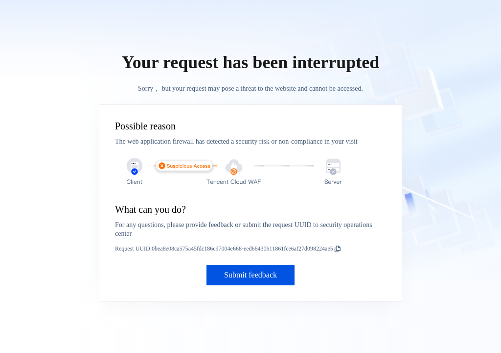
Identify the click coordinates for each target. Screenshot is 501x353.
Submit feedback (250, 275)
